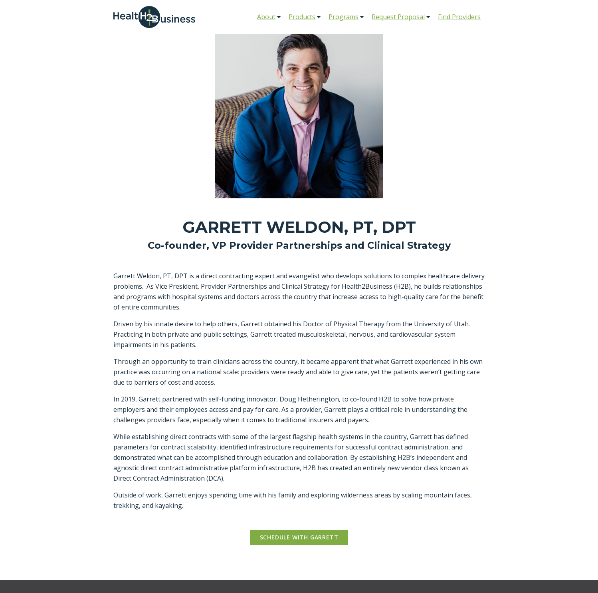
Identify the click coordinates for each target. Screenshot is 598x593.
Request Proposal (398, 16)
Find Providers (459, 16)
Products (302, 16)
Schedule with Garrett (299, 537)
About (266, 16)
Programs (343, 16)
